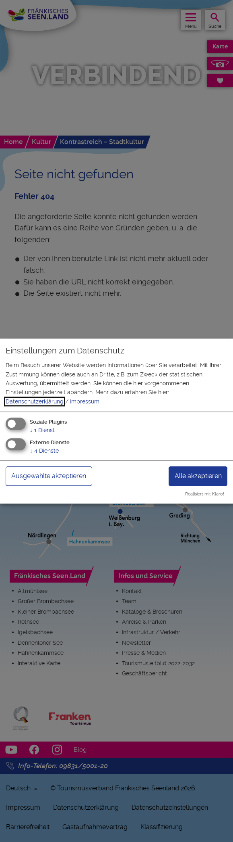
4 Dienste (44, 450)
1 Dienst (42, 430)
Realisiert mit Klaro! (204, 494)
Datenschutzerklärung (35, 401)
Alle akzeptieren (198, 476)
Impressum (84, 401)
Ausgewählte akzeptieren (48, 476)
